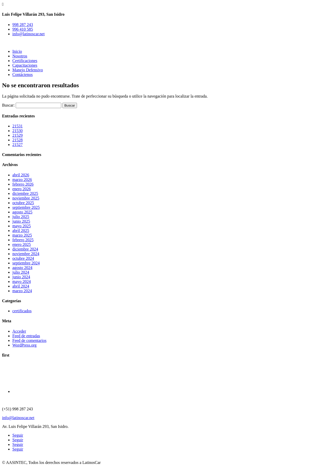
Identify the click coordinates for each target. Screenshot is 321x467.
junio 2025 (21, 221)
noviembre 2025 (25, 198)
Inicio (17, 51)
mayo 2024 (21, 281)
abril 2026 (20, 175)
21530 (17, 130)
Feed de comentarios (29, 340)
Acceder (19, 331)
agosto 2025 (22, 212)
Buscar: (8, 105)
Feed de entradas (26, 336)
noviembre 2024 (25, 254)
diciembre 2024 (25, 249)
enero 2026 (21, 189)
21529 (17, 135)
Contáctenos (22, 74)
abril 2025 (20, 230)
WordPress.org (24, 345)
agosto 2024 (22, 267)
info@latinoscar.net (28, 34)
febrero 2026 (22, 184)
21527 (17, 144)
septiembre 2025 (26, 207)
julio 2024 (20, 272)
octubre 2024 (23, 258)
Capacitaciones (24, 65)
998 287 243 (22, 24)
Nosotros (19, 56)
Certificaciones (24, 60)
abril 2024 (20, 286)
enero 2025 (21, 244)
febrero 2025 (22, 240)
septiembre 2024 (26, 263)
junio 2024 (21, 277)
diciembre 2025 (25, 193)
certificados (22, 311)
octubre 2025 (23, 203)
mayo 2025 (21, 226)
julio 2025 (20, 216)
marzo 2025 (22, 235)
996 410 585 (22, 29)
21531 (17, 126)
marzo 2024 (22, 291)
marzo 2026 (22, 179)
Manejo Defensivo (27, 70)
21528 (17, 140)
